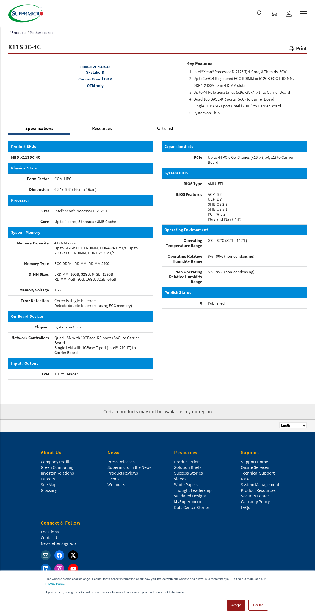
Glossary (49, 488)
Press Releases (121, 460)
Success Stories (188, 471)
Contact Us (50, 536)
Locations (50, 530)
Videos (180, 477)
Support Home (254, 460)
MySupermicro (187, 500)
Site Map (49, 483)
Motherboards (41, 31)
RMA (245, 477)
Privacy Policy (54, 582)
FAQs (245, 505)
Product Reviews (122, 471)
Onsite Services (255, 465)
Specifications (39, 127)
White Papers (186, 483)
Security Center (255, 494)
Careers (48, 477)
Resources (102, 127)
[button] (297, 47)
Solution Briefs (187, 465)
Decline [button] (258, 603)
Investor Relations (57, 471)
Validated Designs (190, 494)
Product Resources (258, 488)
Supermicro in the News (129, 465)
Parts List (164, 127)
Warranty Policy (255, 500)
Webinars (116, 483)
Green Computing (57, 465)
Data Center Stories (192, 505)
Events (113, 477)
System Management (260, 483)
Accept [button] (236, 603)
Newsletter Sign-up (58, 541)
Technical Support (258, 471)
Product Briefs (187, 460)
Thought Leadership (193, 488)
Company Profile (56, 460)
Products (19, 31)
